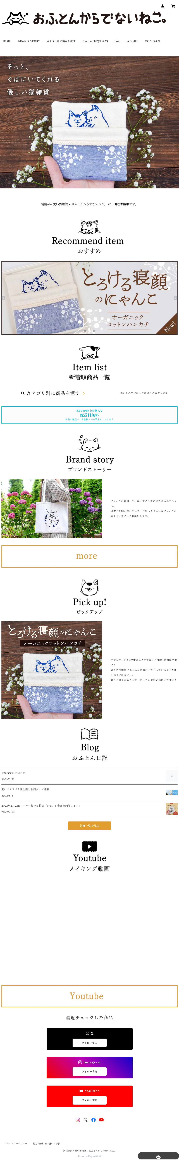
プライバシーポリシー (15, 1143)
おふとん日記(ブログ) (95, 41)
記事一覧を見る (90, 826)
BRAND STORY (29, 41)
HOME (6, 41)
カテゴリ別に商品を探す (61, 41)
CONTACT (153, 41)
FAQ (117, 41)
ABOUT (132, 41)
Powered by (89, 1156)
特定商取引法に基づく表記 (47, 1143)
